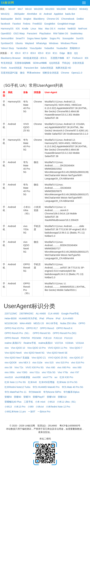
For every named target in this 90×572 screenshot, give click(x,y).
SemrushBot (7, 38)
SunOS (79, 38)
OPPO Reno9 (12, 338)
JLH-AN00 (68, 318)
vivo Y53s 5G (48, 372)
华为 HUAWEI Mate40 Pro (46, 387)
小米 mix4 (40, 401)
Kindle (25, 28)
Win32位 (5, 14)
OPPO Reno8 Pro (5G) (64, 333)
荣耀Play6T (39, 397)
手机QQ (66, 63)
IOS (18, 28)
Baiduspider (7, 18)
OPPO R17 (32, 328)
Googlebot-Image (66, 23)
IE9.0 (40, 53)
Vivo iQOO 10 (18, 348)
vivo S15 (49, 362)
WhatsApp (41, 43)
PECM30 (36, 338)
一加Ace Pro (44, 411)
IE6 (86, 58)
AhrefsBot (32, 14)
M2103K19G (11, 323)
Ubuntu (19, 43)
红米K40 (32, 382)
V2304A (69, 343)
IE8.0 (33, 53)
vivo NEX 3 (24, 362)
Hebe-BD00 (11, 318)
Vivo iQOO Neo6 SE (57, 352)
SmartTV (20, 38)
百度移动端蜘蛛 (23, 63)
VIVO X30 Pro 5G (35, 367)
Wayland (29, 43)
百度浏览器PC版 (9, 72)
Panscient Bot (31, 67)
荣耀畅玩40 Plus (13, 401)
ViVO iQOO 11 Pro (57, 348)
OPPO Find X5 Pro (14, 328)
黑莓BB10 (75, 48)
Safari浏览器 (46, 67)
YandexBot (21, 48)
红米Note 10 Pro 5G (67, 382)
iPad (41, 318)
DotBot (80, 18)
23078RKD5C (26, 313)
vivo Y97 (74, 372)
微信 (69, 53)
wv (56, 377)
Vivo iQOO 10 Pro (36, 348)
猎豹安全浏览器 (51, 72)
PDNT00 (25, 338)
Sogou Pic (55, 38)
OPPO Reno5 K (64, 328)
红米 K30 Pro (66, 377)
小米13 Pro (19, 406)
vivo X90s (10, 372)
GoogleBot (49, 23)
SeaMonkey (76, 33)
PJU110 (68, 338)
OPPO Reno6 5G (41, 333)
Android (48, 14)
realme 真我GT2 (13, 343)
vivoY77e (47, 377)
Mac (40, 28)
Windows (53, 43)
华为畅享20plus (71, 392)
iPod (58, 318)
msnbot (61, 28)
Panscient (32, 33)
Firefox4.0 (77, 58)
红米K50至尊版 (47, 382)
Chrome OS (53, 18)
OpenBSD (6, 33)
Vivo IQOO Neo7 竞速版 (17, 357)
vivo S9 (8, 367)
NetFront (82, 28)
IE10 (48, 53)
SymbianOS (7, 43)
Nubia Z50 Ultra (68, 323)
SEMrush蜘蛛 (40, 63)
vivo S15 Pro (62, 362)
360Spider (19, 14)
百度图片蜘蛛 (57, 58)
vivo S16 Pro (77, 362)
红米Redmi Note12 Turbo (17, 387)
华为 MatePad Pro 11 (15, 392)
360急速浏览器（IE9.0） (35, 58)
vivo (7, 348)
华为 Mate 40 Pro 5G (72, 387)
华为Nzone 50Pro (52, 392)
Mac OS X (50, 28)
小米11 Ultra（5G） (67, 401)
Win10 (28, 9)
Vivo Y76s (63, 372)
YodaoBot (49, 48)
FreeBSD (37, 23)
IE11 (55, 53)
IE (12, 53)
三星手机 (28, 401)
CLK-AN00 (53, 313)
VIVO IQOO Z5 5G (57, 357)
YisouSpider (36, 48)
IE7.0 (25, 53)
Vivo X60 (50, 367)
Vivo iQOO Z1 (39, 357)
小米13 (8, 406)
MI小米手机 (52, 323)
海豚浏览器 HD (63, 67)
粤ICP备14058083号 (70, 425)
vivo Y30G (22, 372)
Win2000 (38, 9)
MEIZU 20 (38, 323)
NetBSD (72, 28)
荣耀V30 (51, 397)
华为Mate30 (35, 392)
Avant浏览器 (15, 67)
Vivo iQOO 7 (76, 348)
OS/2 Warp (19, 33)
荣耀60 (17, 397)
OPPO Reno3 (47, 328)
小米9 (31, 406)
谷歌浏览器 (78, 63)
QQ (76, 53)
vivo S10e (37, 362)
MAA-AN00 (25, 323)
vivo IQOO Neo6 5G (34, 352)
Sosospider (68, 38)
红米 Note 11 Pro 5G (15, 382)
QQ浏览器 (54, 63)
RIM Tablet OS (60, 33)
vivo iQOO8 (10, 362)
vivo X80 (77, 367)
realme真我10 (45, 343)
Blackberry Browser (11, 58)
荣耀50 (8, 397)
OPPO (82, 323)
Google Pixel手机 (70, 313)
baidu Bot (70, 14)
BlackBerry (39, 18)
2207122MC (11, 313)
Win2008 (61, 9)
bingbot (27, 18)
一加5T (31, 411)
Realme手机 (30, 343)
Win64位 (83, 9)
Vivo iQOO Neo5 (13, 352)
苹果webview (33, 72)
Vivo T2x (18, 367)
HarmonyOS (7, 28)
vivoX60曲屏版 (22, 377)
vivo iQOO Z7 (76, 357)
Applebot (58, 14)
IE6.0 (17, 53)
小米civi (40, 406)
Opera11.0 (76, 72)
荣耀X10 (62, 397)
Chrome (65, 72)
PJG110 (58, 338)
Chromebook (67, 18)
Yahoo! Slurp (7, 48)
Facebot (16, 23)
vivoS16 (9, 377)
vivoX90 (36, 377)
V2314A (80, 343)
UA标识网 (30, 425)
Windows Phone (69, 43)
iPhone (49, 318)
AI (40, 14)
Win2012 (72, 9)
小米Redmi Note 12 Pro (58, 406)
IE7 (68, 58)
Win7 (20, 9)
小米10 (51, 401)
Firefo (4, 67)
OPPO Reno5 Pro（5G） (17, 333)
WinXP (11, 9)
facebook (5, 23)
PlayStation (45, 33)
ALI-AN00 (41, 313)
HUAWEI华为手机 (28, 318)
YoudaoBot (61, 48)
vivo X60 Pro (63, 367)
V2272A (59, 343)
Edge (62, 53)
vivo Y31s (35, 372)
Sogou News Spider (37, 38)
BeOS (18, 18)
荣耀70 (27, 397)
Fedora (26, 23)
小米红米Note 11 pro (15, 411)
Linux (33, 28)
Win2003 (49, 9)
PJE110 (47, 338)
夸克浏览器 (6, 63)
